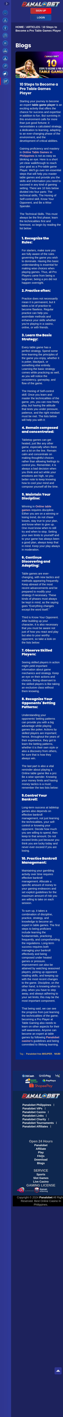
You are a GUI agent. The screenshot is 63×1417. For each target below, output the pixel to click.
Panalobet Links (33, 1115)
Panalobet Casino (34, 1112)
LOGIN (41, 17)
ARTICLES (33, 27)
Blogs (41, 1163)
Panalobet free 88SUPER (39, 1054)
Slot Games (40, 1178)
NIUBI (57, 1054)
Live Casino (41, 1181)
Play (41, 1152)
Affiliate (41, 1148)
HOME (20, 27)
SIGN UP (41, 10)
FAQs (40, 1156)
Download (40, 1159)
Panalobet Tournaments (38, 1122)
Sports (40, 1174)
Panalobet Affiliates (35, 1126)
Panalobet (40, 1145)
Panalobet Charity (34, 1119)
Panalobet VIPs (32, 1108)
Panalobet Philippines (36, 1104)
